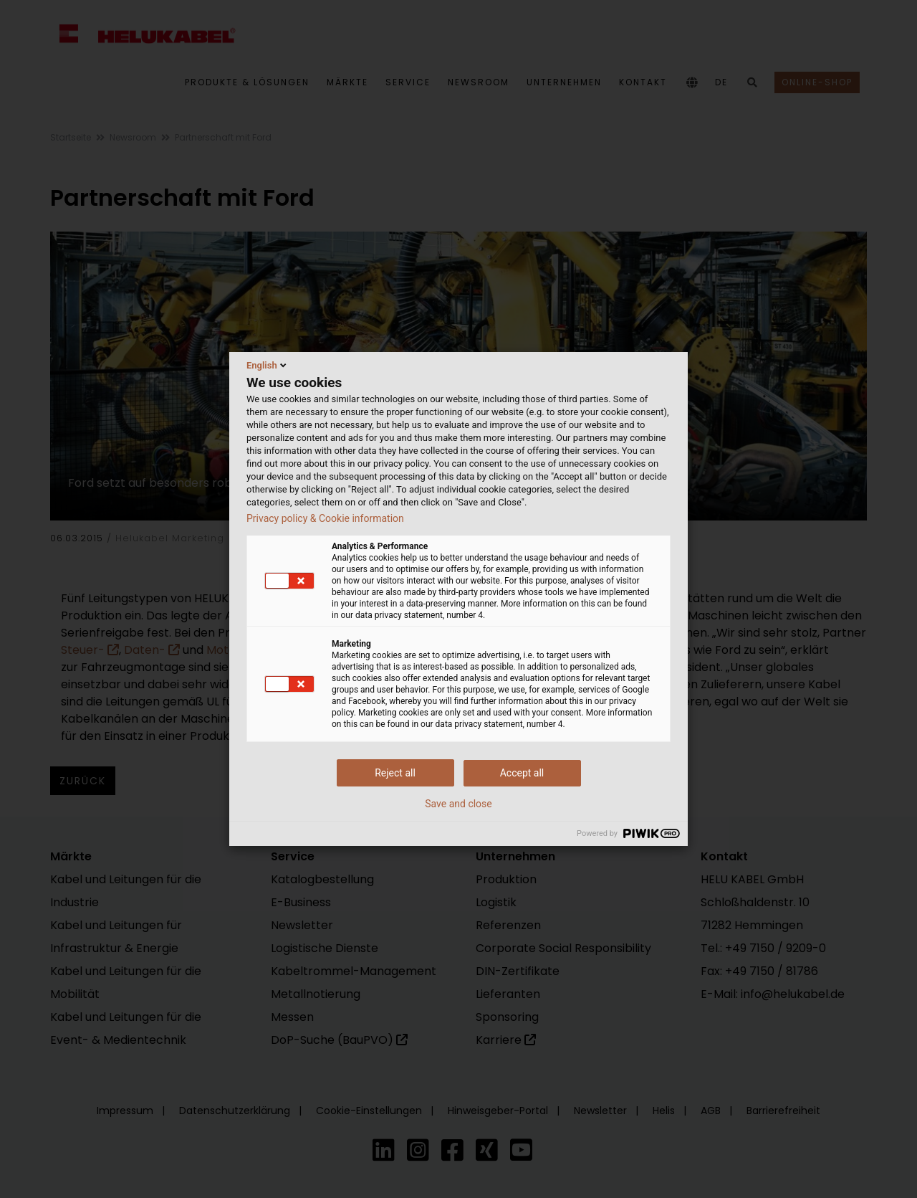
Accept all (522, 773)
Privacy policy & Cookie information (325, 518)
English (267, 365)
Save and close (458, 803)
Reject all (395, 773)
